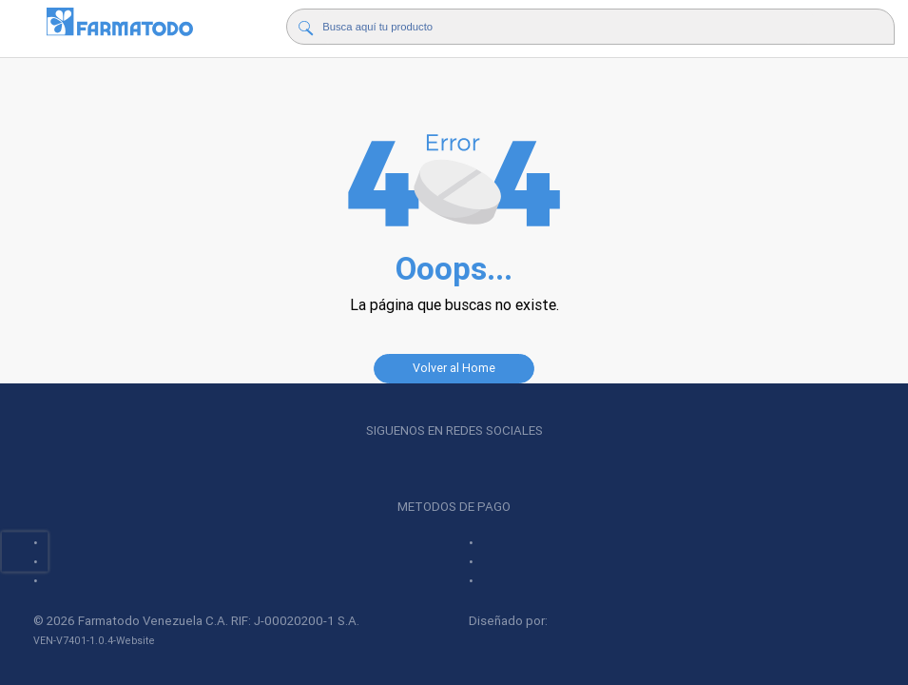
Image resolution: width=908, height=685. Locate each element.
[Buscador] (568, 27)
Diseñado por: (551, 621)
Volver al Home (454, 368)
